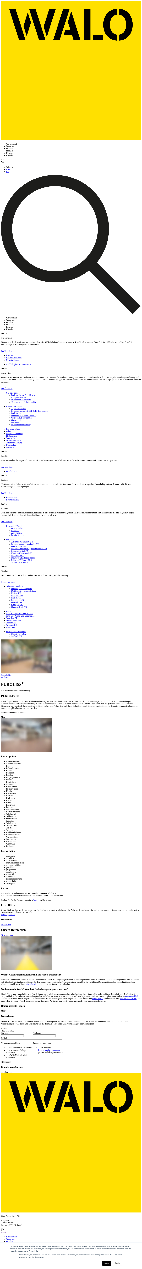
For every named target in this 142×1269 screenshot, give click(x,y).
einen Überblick (131, 996)
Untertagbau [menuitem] (11, 445)
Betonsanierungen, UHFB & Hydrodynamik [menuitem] (29, 411)
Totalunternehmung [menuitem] (14, 443)
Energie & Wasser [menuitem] (18, 397)
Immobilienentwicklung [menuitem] (21, 425)
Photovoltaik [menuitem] (11, 436)
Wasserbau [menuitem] (10, 447)
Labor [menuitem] (8, 431)
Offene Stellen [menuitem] (17, 528)
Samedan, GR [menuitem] (12, 618)
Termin (36, 900)
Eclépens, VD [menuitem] (17, 595)
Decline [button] (117, 1263)
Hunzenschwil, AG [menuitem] (19, 607)
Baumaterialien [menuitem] (12, 500)
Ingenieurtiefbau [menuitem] (13, 429)
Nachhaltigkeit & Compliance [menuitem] (18, 364)
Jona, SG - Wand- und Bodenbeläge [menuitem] (20, 616)
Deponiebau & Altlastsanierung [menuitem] (24, 415)
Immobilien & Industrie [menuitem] (21, 400)
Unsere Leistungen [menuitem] (13, 406)
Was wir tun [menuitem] (11, 1239)
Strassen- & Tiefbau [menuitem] (14, 440)
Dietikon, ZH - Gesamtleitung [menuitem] (23, 591)
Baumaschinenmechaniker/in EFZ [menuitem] (25, 544)
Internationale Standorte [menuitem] (16, 632)
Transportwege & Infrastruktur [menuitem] (23, 402)
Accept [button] (107, 1263)
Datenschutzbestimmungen (49, 1050)
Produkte (4, 677)
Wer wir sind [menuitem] (11, 1237)
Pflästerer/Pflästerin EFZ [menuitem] (21, 560)
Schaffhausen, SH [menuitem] (13, 620)
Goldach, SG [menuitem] (16, 602)
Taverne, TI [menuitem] (11, 623)
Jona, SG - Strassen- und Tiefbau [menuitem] (19, 613)
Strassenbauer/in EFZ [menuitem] (20, 562)
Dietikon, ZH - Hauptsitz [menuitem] (21, 589)
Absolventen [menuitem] (16, 533)
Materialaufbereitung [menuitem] (14, 434)
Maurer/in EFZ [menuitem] (17, 555)
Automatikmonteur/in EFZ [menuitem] (22, 542)
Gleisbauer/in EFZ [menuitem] (18, 546)
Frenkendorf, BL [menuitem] (18, 600)
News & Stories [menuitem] (12, 360)
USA (8, 169)
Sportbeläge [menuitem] (11, 438)
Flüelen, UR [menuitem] (16, 598)
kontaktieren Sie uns (128, 999)
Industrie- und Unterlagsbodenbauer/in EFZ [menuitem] (29, 549)
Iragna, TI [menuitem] (10, 611)
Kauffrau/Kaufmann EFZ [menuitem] (21, 553)
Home (3, 1232)
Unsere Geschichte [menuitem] (13, 358)
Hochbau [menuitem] (15, 422)
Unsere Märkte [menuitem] (12, 393)
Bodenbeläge (6, 675)
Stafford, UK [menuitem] (16, 636)
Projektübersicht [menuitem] (13, 471)
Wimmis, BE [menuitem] (11, 625)
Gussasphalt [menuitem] (16, 420)
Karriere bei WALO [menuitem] (14, 526)
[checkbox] (16, 1052)
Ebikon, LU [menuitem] (16, 593)
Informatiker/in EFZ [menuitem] (19, 551)
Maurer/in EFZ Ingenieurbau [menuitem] (23, 558)
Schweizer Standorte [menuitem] (14, 586)
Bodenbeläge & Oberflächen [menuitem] (23, 395)
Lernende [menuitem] (15, 530)
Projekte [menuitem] (9, 1241)
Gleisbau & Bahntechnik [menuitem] (21, 418)
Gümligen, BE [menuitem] (17, 605)
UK (7, 172)
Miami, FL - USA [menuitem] (18, 634)
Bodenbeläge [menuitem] (16, 413)
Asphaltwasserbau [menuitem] (18, 409)
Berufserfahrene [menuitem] (17, 535)
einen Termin (31, 984)
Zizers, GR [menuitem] (10, 627)
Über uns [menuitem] (10, 355)
